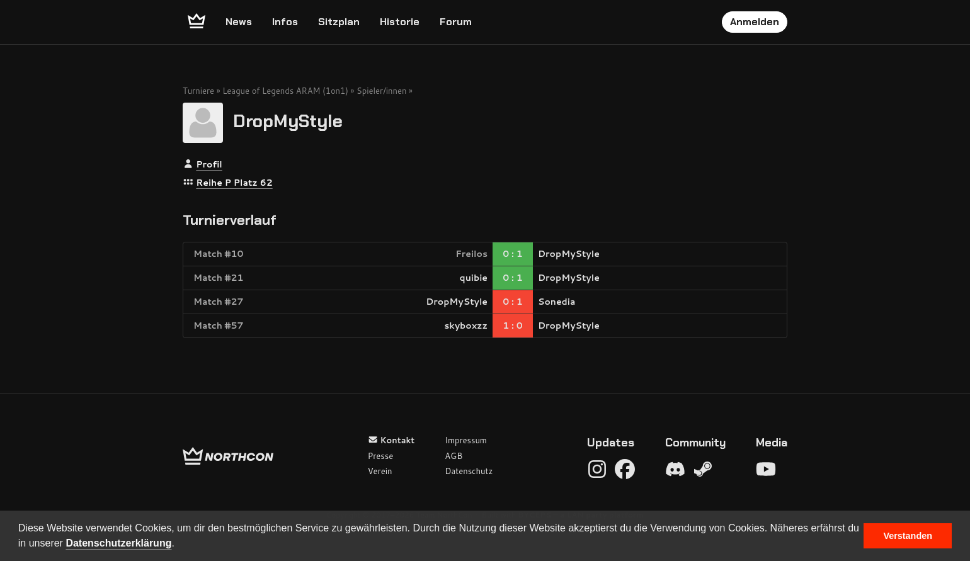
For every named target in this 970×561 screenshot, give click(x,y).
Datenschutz (469, 471)
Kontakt (391, 440)
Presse (380, 456)
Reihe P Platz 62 (234, 182)
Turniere (198, 90)
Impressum (466, 440)
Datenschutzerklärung (118, 543)
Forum (456, 21)
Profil (209, 164)
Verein (380, 471)
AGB (453, 456)
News (238, 21)
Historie (399, 21)
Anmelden (754, 21)
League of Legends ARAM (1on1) (285, 90)
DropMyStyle (288, 120)
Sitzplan (339, 21)
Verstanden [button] (907, 536)
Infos (285, 21)
